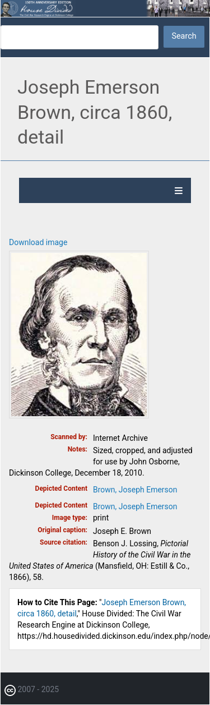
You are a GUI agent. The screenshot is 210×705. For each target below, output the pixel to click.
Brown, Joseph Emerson (135, 489)
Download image (38, 242)
